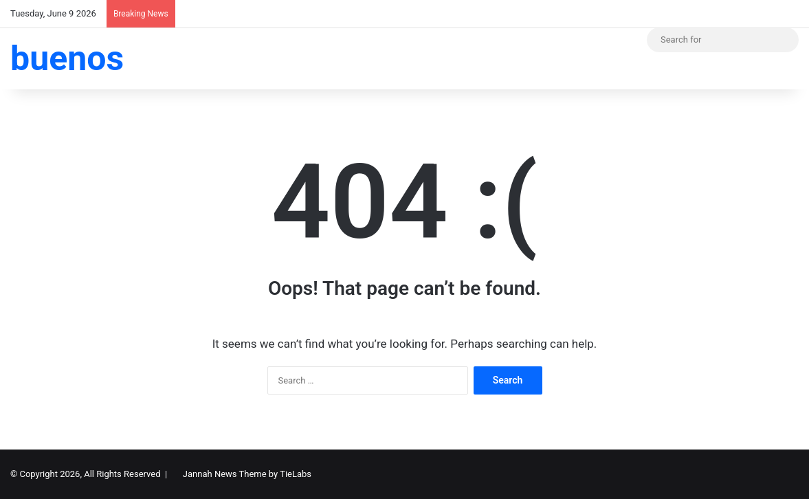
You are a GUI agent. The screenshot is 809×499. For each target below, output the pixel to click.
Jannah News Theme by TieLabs (247, 474)
